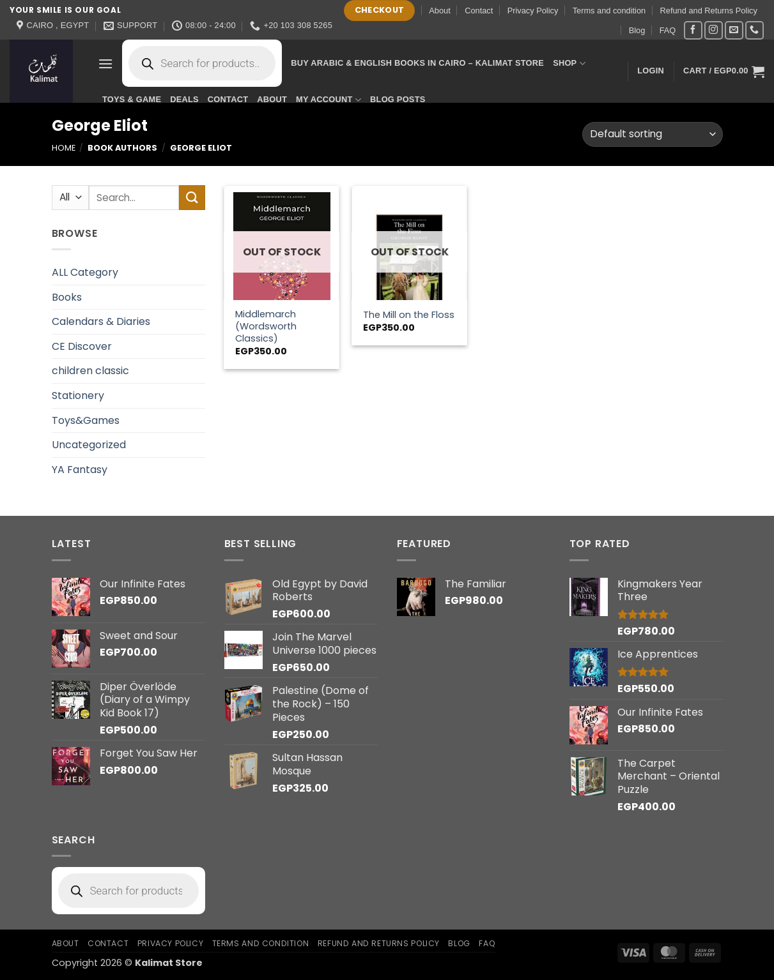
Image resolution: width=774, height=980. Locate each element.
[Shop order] (652, 134)
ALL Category (85, 272)
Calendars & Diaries (101, 321)
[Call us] (754, 30)
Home (63, 147)
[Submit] (192, 197)
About (439, 10)
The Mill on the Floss (408, 315)
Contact (479, 10)
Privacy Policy (533, 10)
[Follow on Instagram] (713, 30)
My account (328, 100)
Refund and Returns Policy (708, 10)
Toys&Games (86, 420)
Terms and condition (609, 10)
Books (67, 297)
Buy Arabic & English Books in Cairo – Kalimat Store (417, 63)
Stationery (78, 395)
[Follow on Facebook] (693, 30)
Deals (184, 99)
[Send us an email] (734, 30)
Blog (637, 30)
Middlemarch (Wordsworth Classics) (266, 326)
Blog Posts (397, 99)
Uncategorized (89, 444)
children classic (90, 370)
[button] (105, 63)
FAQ (668, 30)
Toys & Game (131, 99)
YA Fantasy (79, 469)
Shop (569, 63)
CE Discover (82, 346)
